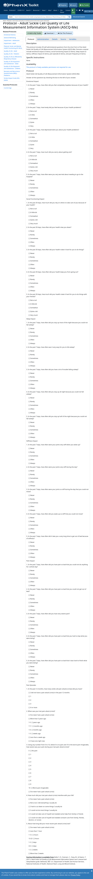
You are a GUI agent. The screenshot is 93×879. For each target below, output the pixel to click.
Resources (36, 10)
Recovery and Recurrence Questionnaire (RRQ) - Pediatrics (12, 73)
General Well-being (10, 38)
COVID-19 (21, 10)
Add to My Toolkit (34, 33)
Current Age (8, 88)
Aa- (86, 11)
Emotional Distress (10, 35)
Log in (73, 5)
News (43, 10)
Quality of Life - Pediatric (11, 54)
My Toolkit (84, 5)
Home (6, 10)
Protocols (12, 10)
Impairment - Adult (10, 43)
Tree (73, 11)
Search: (9, 17)
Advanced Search (79, 17)
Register (63, 5)
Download (49, 33)
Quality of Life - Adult (10, 51)
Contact (68, 10)
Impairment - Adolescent (11, 40)
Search (28, 10)
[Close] (91, 871)
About (55, 10)
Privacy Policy (75, 875)
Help (49, 10)
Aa (89, 11)
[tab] (31, 39)
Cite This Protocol (65, 33)
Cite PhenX (62, 11)
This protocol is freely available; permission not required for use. (48, 67)
